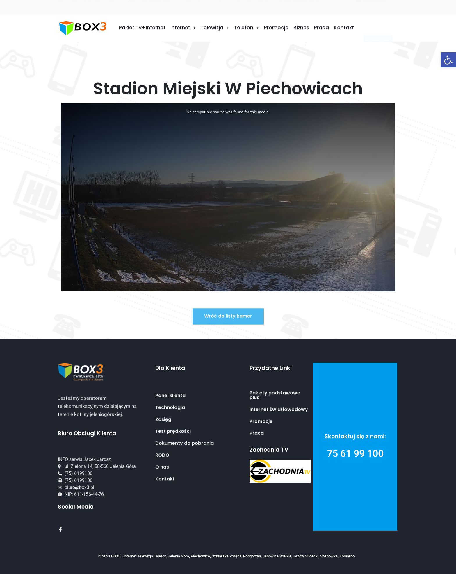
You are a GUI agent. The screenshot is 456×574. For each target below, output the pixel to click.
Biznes (301, 27)
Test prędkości (173, 474)
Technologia (170, 450)
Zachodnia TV (269, 450)
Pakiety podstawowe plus (275, 419)
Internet (183, 28)
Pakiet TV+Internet (142, 27)
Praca (321, 27)
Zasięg (163, 462)
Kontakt (344, 27)
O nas (162, 510)
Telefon (246, 28)
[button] (448, 59)
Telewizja (215, 28)
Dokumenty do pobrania (184, 486)
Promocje (276, 27)
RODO (162, 498)
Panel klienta (170, 439)
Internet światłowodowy (279, 433)
